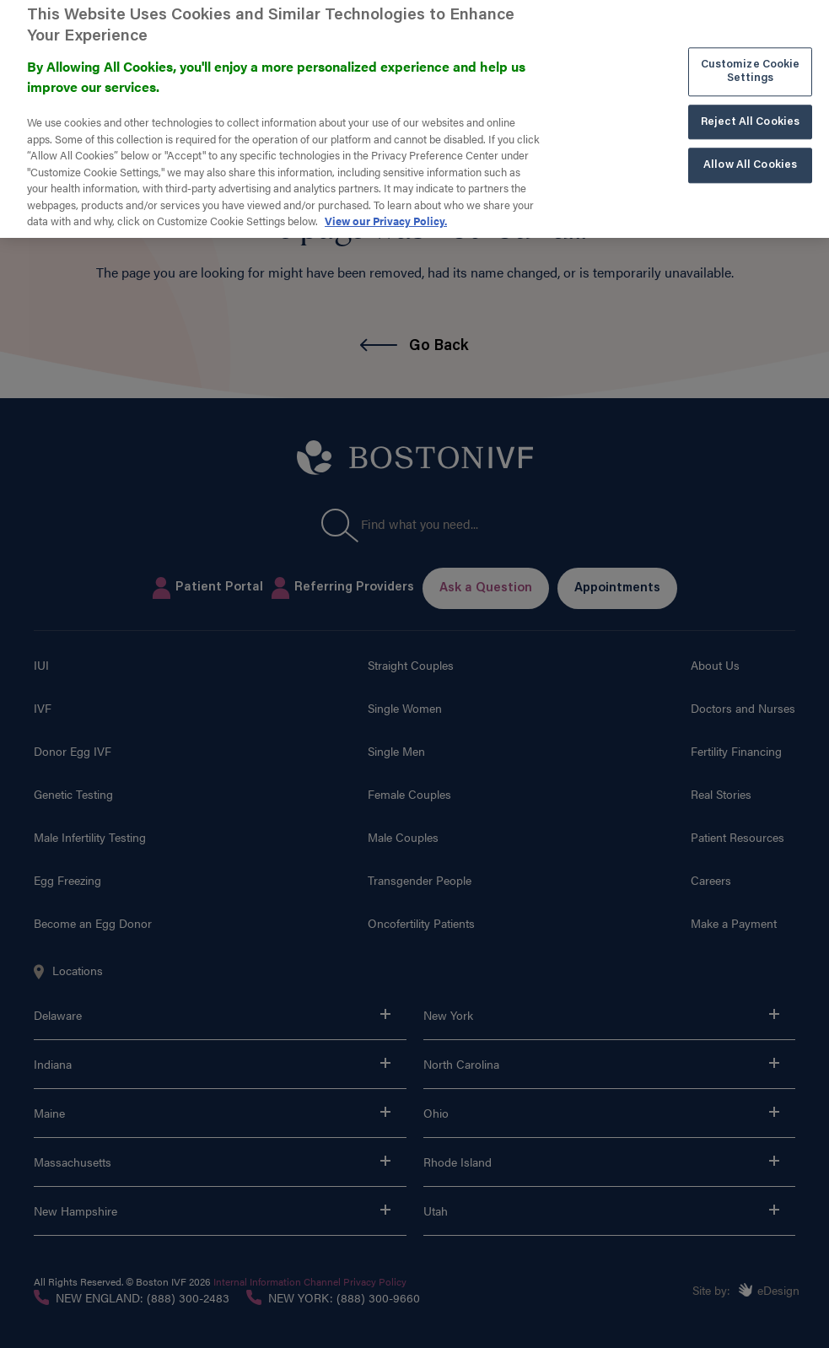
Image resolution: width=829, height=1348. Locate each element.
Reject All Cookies (750, 105)
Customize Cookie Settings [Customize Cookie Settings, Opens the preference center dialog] (750, 55)
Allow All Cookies (750, 148)
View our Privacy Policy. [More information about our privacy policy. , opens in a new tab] (386, 204)
